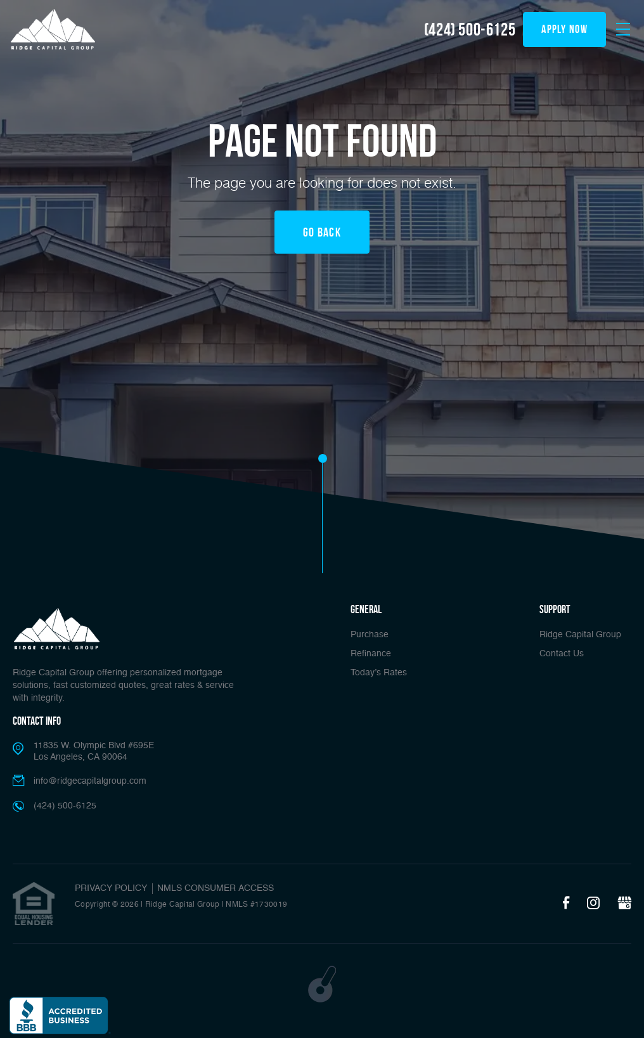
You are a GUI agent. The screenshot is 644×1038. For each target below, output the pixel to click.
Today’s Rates (379, 672)
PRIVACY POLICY (111, 888)
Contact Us (561, 653)
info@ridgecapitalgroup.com (90, 781)
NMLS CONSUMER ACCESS (215, 888)
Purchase (370, 634)
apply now (564, 29)
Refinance (371, 653)
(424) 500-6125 (469, 29)
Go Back (322, 232)
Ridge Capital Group (580, 634)
